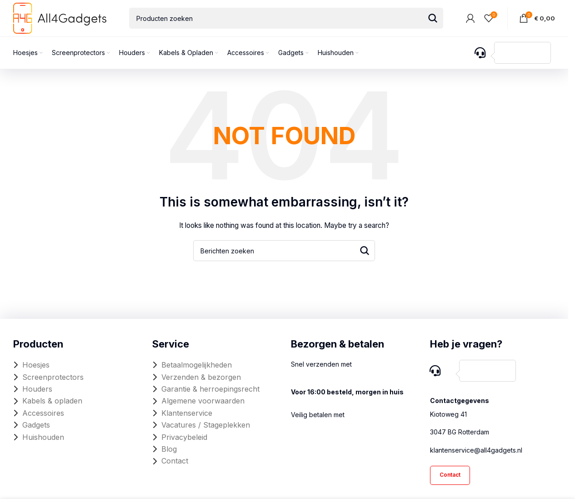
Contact (174, 460)
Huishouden (43, 437)
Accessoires (43, 413)
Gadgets (36, 424)
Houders (37, 388)
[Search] (286, 18)
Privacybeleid (184, 437)
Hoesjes (36, 364)
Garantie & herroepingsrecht (210, 388)
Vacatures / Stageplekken (205, 424)
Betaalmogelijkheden (196, 364)
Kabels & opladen (52, 400)
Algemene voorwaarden (203, 400)
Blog (169, 449)
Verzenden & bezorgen (201, 377)
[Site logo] (59, 17)
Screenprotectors (53, 377)
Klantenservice (186, 413)
